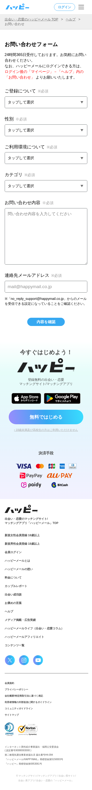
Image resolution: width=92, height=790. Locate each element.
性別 (16, 118)
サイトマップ (12, 715)
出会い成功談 (13, 594)
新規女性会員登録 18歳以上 (22, 535)
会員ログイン (13, 552)
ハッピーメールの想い (19, 569)
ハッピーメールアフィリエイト (24, 637)
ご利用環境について (31, 146)
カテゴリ (20, 174)
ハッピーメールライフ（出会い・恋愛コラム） (34, 628)
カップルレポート (16, 586)
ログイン (64, 7)
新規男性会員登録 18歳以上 (22, 543)
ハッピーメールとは (17, 560)
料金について (13, 577)
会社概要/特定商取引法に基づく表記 (24, 696)
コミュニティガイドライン (19, 708)
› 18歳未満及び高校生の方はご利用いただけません (46, 430)
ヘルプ (71, 19)
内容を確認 (46, 322)
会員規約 (9, 683)
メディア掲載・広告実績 (20, 620)
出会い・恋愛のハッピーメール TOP (31, 19)
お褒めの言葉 (13, 603)
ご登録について (26, 90)
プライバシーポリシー (16, 689)
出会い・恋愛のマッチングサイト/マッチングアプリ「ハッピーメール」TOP (31, 521)
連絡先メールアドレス (33, 275)
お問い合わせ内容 (29, 202)
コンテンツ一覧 (14, 645)
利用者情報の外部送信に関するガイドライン (28, 702)
